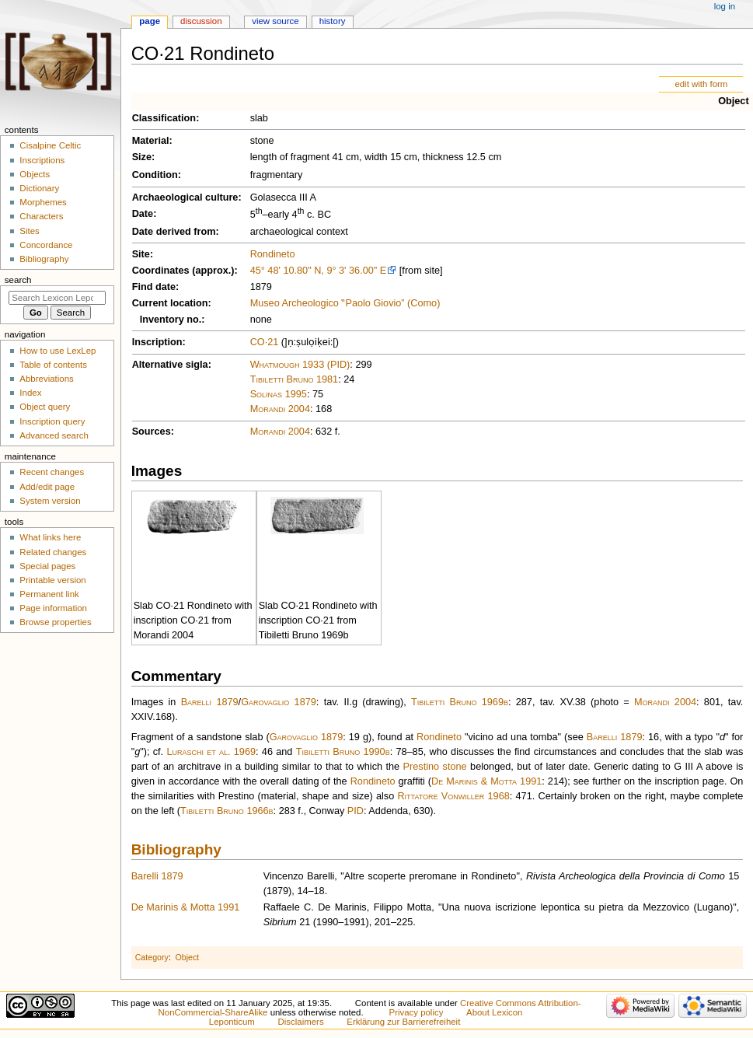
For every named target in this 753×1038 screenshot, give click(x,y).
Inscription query (52, 421)
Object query (44, 406)
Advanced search (54, 435)
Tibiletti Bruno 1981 (294, 379)
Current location (170, 303)
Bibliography (176, 849)
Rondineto (272, 254)
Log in (724, 6)
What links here (50, 537)
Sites (29, 231)
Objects (34, 174)
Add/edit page (47, 486)
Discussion (200, 21)
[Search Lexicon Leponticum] (57, 298)
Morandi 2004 (280, 409)
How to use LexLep (57, 350)
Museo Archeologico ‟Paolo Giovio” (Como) (345, 303)
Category (152, 957)
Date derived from (174, 231)
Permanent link (48, 594)
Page (149, 21)
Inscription (157, 342)
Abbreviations (46, 378)
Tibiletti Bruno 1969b (459, 702)
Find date (154, 286)
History (332, 21)
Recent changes (51, 472)
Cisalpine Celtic (50, 145)
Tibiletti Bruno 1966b (227, 811)
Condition (155, 175)
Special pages (47, 566)
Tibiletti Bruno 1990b (343, 751)
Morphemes (42, 202)
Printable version (52, 580)
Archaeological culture (185, 197)
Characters (41, 216)
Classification (164, 118)
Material (150, 140)
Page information (53, 608)
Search (18, 280)
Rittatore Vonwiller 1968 (453, 796)
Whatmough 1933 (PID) (300, 364)
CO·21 (264, 342)
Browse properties (55, 622)
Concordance (45, 245)
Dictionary (39, 188)
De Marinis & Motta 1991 (486, 781)
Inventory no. (171, 319)
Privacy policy (416, 1012)
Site (141, 254)
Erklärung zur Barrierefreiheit (403, 1021)
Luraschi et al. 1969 (211, 751)
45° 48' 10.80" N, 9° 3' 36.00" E (318, 270)
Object (733, 101)
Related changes (52, 552)
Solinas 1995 (278, 394)
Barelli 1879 (210, 702)
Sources (151, 431)
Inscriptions (41, 160)
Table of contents (53, 364)
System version (49, 500)
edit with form (701, 84)
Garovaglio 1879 (278, 702)
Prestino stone (435, 766)
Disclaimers (301, 1021)
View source (275, 21)
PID (355, 811)
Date (143, 213)
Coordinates (161, 270)
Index (30, 392)
